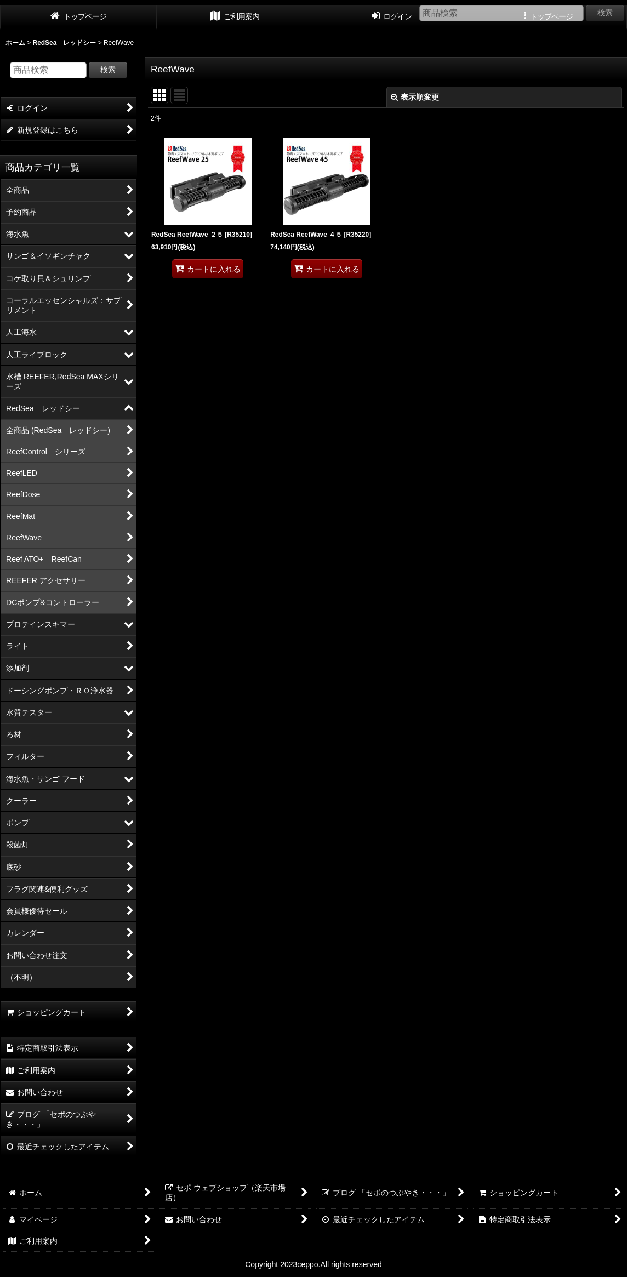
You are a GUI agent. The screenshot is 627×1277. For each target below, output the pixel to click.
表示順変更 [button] (415, 97)
